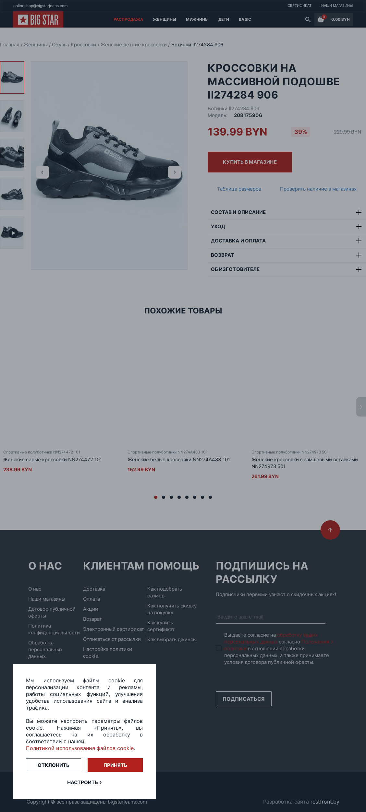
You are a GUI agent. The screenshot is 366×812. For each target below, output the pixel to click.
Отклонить (53, 765)
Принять (115, 765)
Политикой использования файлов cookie (80, 748)
